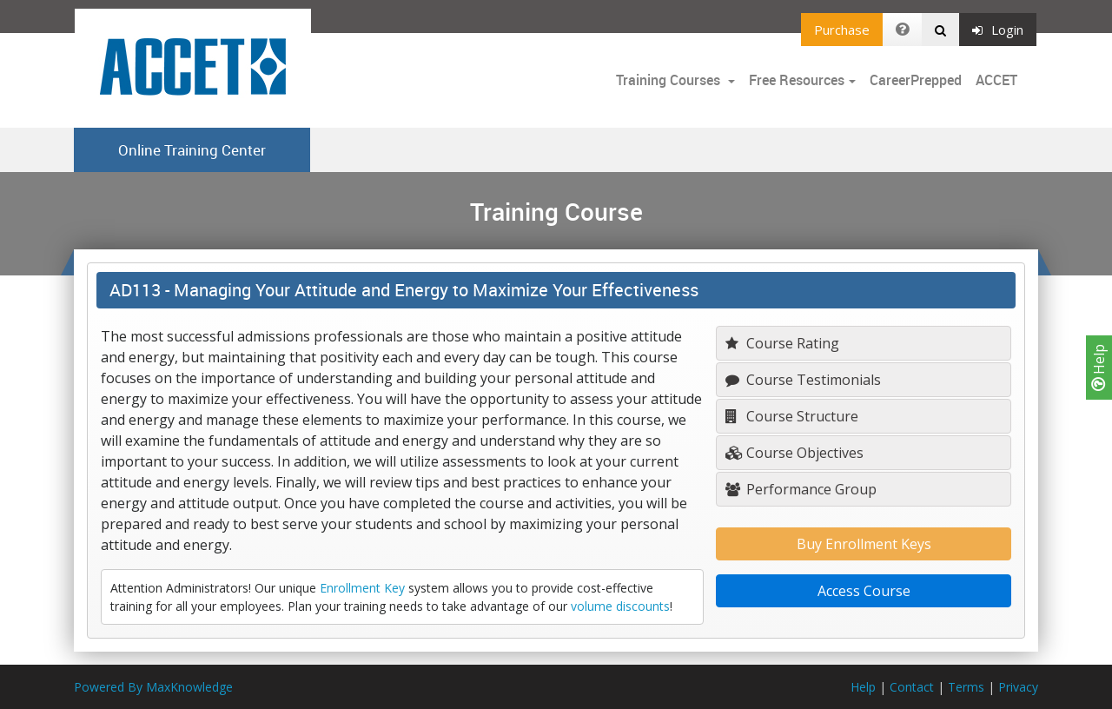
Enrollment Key (362, 588)
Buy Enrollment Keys (864, 543)
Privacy (1018, 687)
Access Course (863, 590)
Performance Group (801, 489)
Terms (966, 687)
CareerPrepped (916, 79)
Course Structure (791, 416)
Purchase (842, 29)
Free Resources (796, 79)
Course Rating (782, 343)
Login (997, 29)
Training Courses (670, 79)
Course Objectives (794, 452)
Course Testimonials (803, 379)
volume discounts (620, 606)
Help (1099, 367)
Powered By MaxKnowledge (153, 687)
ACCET (996, 79)
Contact (912, 687)
